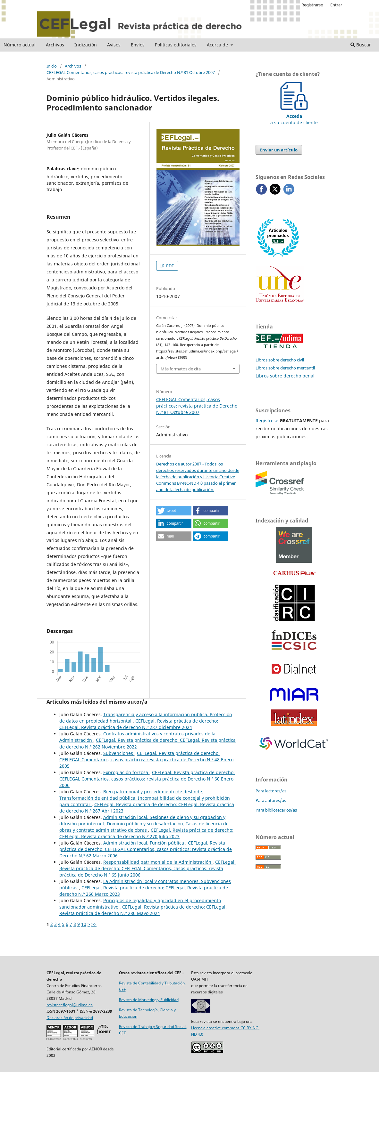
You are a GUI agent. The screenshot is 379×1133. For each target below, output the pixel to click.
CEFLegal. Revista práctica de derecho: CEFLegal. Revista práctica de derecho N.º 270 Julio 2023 (146, 833)
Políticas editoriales (176, 45)
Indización (85, 45)
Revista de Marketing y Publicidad (149, 999)
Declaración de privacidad (69, 1017)
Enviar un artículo (279, 150)
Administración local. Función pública (144, 843)
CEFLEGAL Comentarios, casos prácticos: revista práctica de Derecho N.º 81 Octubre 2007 (130, 72)
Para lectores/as (271, 791)
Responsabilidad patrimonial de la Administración (158, 862)
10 (83, 924)
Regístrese (267, 420)
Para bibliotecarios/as (276, 810)
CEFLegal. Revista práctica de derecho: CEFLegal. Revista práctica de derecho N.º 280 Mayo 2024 (143, 910)
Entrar (336, 5)
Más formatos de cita (181, 369)
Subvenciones (118, 753)
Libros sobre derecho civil (280, 360)
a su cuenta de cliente (294, 116)
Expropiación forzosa (126, 772)
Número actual (20, 45)
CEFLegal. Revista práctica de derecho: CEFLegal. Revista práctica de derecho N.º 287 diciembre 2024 (138, 724)
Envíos (138, 45)
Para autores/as (271, 800)
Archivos (55, 45)
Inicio (51, 66)
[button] (173, 510)
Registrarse (312, 5)
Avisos (114, 45)
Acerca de (218, 45)
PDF (169, 266)
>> (94, 924)
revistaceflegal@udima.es (69, 1005)
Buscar (360, 45)
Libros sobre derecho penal (285, 376)
